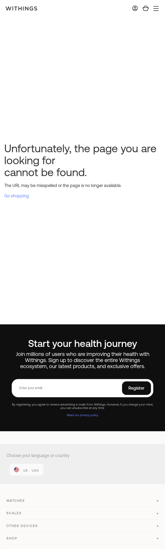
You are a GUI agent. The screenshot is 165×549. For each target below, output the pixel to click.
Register (136, 388)
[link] (27, 470)
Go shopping (16, 195)
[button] (82, 503)
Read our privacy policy (82, 415)
